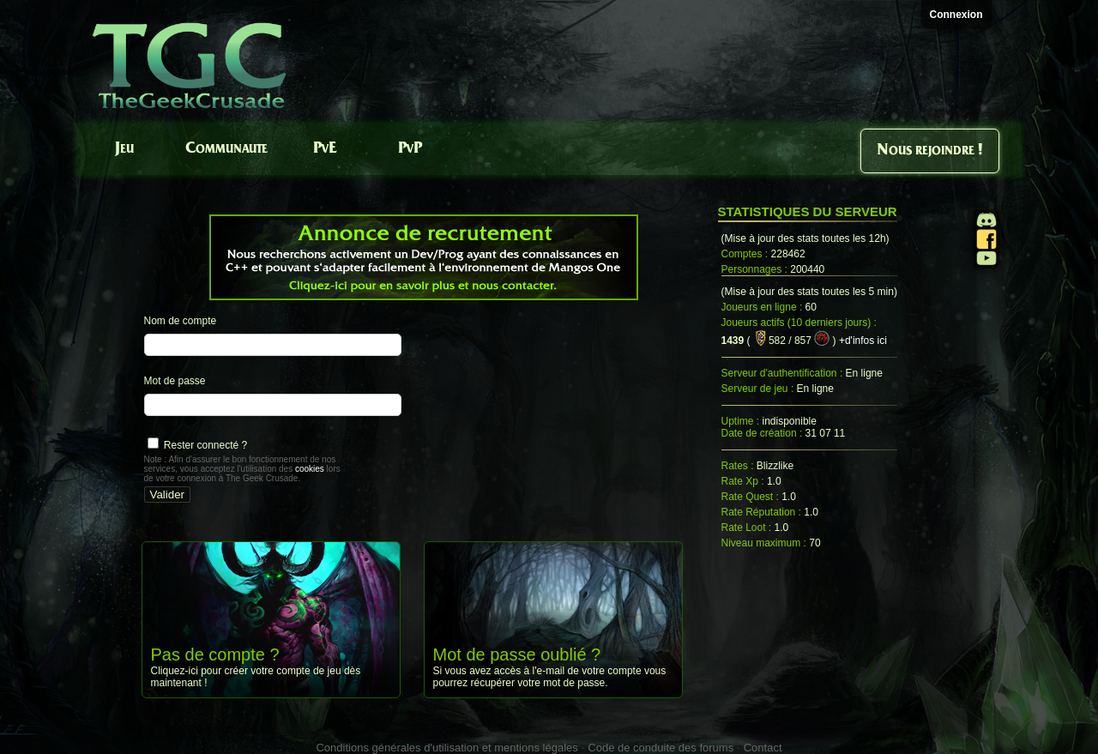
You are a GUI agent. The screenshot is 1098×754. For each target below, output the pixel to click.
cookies (309, 469)
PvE (324, 149)
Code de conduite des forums (660, 747)
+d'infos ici (863, 341)
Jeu (124, 149)
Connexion (956, 15)
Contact (763, 747)
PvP (410, 149)
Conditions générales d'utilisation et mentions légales (446, 747)
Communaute (226, 149)
